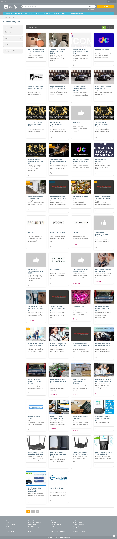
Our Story (8, 522)
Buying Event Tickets (79, 531)
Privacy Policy (10, 531)
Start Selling (54, 522)
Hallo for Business (56, 524)
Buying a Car (76, 527)
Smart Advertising (33, 527)
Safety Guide (32, 524)
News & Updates (11, 524)
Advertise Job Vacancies (58, 531)
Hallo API (30, 529)
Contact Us (9, 527)
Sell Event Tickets (56, 529)
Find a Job (76, 529)
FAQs (29, 531)
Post (105, 6)
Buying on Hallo (77, 522)
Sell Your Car (54, 527)
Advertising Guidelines (34, 522)
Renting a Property (78, 524)
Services (90, 9)
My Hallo (111, 2)
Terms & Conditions (11, 529)
